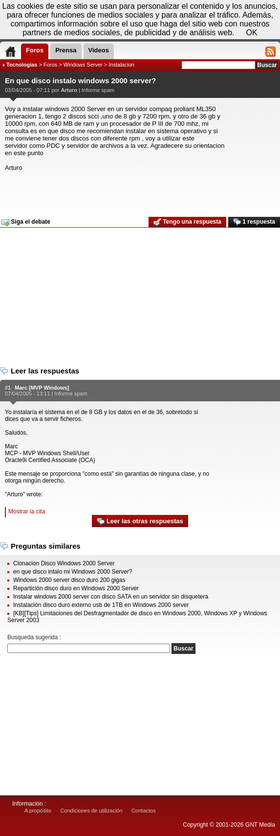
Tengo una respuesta (187, 222)
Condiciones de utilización (91, 810)
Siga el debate (25, 222)
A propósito (37, 810)
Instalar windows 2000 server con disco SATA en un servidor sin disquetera (110, 596)
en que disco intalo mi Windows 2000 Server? (72, 571)
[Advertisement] (139, 191)
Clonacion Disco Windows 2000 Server (63, 563)
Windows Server (83, 65)
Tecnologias (21, 65)
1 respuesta (254, 222)
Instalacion (121, 65)
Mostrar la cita (26, 511)
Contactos (143, 810)
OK (252, 32)
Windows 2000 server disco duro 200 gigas (69, 580)
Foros (50, 65)
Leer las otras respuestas (140, 521)
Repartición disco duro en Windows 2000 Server (76, 588)
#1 (8, 388)
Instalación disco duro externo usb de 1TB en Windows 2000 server (101, 605)
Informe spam (98, 90)
